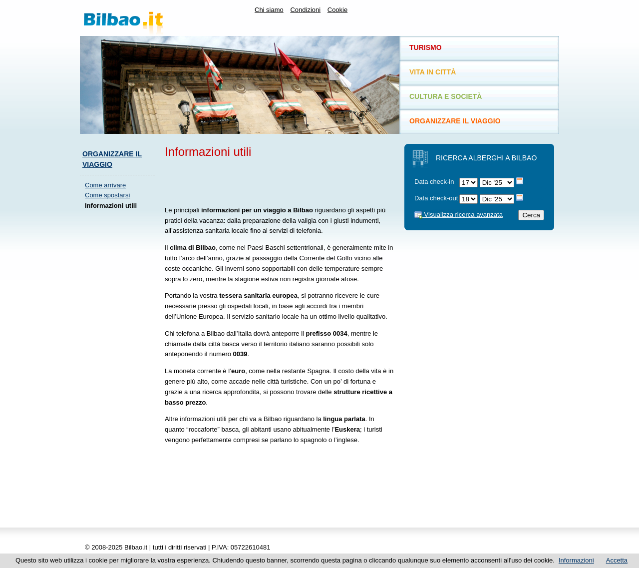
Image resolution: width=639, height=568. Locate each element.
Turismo (425, 47)
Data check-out (436, 198)
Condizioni (305, 9)
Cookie (337, 9)
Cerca (531, 215)
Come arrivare (105, 185)
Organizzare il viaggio (455, 121)
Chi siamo (269, 9)
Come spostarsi (107, 195)
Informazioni (576, 560)
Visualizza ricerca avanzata (458, 214)
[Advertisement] (120, 368)
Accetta (617, 560)
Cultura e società (445, 96)
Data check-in (434, 181)
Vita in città (432, 72)
